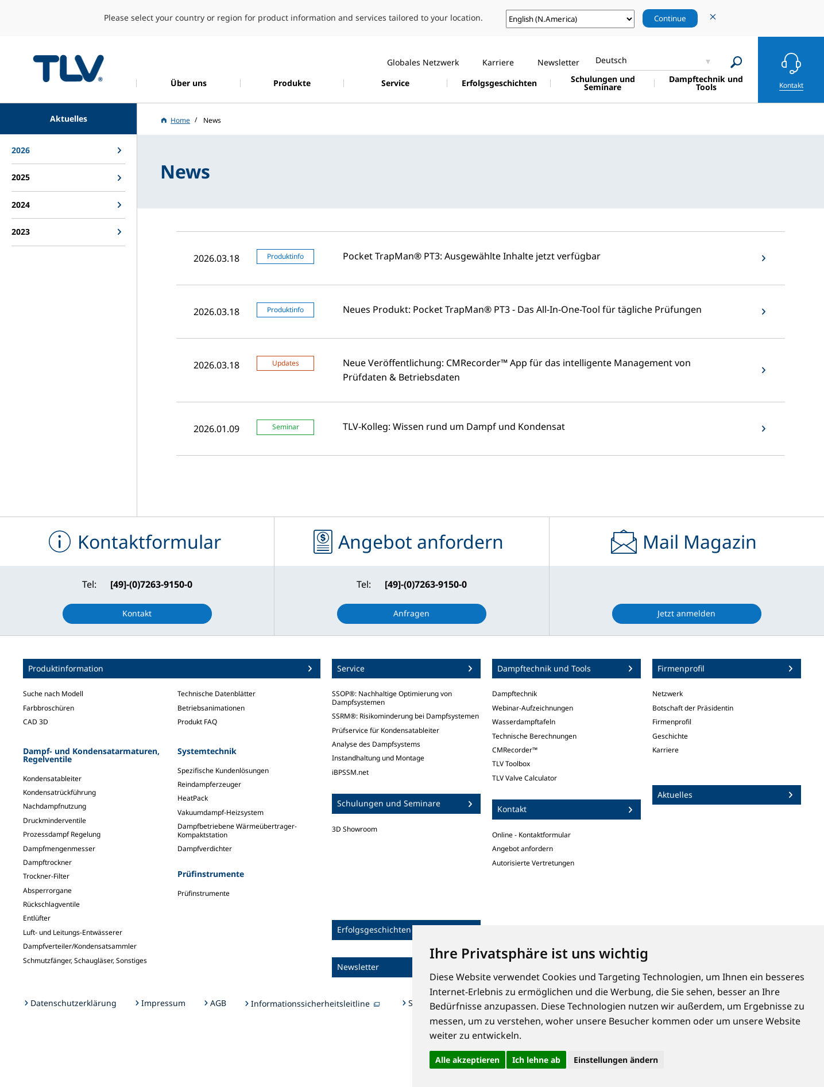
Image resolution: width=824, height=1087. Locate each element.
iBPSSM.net (350, 772)
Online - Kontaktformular (531, 835)
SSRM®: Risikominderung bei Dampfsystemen (405, 716)
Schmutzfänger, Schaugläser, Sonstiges (85, 960)
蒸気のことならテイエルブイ (68, 68)
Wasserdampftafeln (523, 722)
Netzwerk (667, 693)
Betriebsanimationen (211, 708)
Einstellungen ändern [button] (616, 1059)
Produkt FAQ (197, 722)
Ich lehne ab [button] (536, 1059)
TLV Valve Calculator (524, 778)
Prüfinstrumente (203, 893)
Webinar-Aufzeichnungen (532, 708)
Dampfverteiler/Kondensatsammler (80, 946)
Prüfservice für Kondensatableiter (385, 730)
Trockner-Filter (46, 876)
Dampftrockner (47, 862)
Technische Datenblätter (216, 693)
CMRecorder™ (514, 750)
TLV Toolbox (511, 763)
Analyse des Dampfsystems (376, 744)
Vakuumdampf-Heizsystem (220, 812)
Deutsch (611, 60)
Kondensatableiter (52, 778)
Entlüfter (37, 918)
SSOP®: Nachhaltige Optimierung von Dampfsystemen (392, 697)
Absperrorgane (47, 890)
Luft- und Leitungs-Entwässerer (72, 932)
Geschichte (670, 736)
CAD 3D (35, 722)
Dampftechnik (514, 693)
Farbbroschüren (48, 708)
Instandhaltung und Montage (378, 758)
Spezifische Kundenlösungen (223, 770)
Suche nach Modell (53, 693)
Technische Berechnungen (534, 736)
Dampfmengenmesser (59, 848)
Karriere (665, 750)
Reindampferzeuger (209, 784)
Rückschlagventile (51, 904)
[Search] (736, 62)
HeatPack (192, 798)
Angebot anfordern (522, 848)
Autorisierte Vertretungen (533, 863)
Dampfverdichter (204, 848)
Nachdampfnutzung (54, 806)
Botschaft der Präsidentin (692, 708)
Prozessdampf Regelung (61, 834)
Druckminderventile (54, 820)
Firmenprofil (671, 722)
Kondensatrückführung (59, 792)
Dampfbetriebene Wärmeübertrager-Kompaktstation (237, 830)
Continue (670, 18)
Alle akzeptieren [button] (467, 1059)
